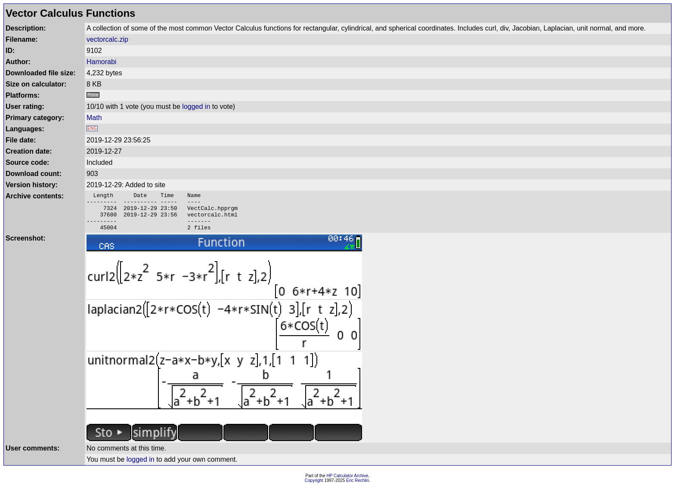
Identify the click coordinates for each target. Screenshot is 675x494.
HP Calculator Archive (347, 483)
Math (94, 117)
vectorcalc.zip (107, 39)
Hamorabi (101, 61)
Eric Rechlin (357, 488)
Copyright (314, 488)
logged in (196, 106)
